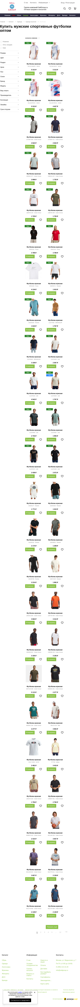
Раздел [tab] (2, 62)
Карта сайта (44, 984)
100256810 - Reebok (55, 542)
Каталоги (72, 15)
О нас (26, 2)
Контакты (33, 2)
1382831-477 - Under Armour (33, 176)
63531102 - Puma (55, 249)
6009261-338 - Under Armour (33, 725)
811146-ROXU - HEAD (55, 103)
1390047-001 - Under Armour (55, 798)
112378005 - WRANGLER (33, 359)
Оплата (43, 965)
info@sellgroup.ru (62, 970)
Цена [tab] (2, 67)
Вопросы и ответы (30, 974)
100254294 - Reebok (55, 505)
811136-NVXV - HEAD (55, 66)
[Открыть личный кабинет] (67, 3)
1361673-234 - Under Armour (33, 798)
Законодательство (46, 980)
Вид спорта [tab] (4, 90)
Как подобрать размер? (45, 973)
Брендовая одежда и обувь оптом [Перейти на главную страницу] (12, 6)
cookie (20, 992)
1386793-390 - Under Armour (55, 212)
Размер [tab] (3, 53)
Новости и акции (44, 961)
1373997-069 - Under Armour (33, 139)
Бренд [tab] (2, 81)
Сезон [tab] (2, 76)
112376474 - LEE (33, 469)
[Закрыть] (35, 992)
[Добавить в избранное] (40, 73)
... (55, 932)
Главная (2, 21)
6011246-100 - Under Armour (55, 835)
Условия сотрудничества (32, 964)
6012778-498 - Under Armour (55, 908)
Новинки (7, 15)
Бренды (65, 15)
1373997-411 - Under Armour (55, 139)
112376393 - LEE (55, 359)
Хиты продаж (7, 45)
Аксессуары (34, 15)
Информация (31, 955)
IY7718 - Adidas (55, 762)
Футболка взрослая (55, 760)
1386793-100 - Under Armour (33, 212)
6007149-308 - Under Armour (33, 689)
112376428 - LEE (33, 396)
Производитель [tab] (5, 95)
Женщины (51, 15)
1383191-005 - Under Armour (33, 615)
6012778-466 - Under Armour (33, 908)
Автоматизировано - (65, 999)
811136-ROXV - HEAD (34, 103)
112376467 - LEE (55, 432)
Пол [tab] (1, 72)
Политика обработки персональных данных (69, 991)
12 (60, 932)
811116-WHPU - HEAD (34, 66)
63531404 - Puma (33, 286)
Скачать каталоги (29, 969)
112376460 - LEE (33, 432)
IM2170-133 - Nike (55, 725)
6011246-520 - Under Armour (33, 872)
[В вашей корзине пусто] (75, 8)
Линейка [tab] (3, 104)
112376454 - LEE (55, 396)
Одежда (25, 15)
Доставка (43, 968)
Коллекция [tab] (4, 100)
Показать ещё (52, 927)
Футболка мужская (34, 64)
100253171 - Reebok (55, 286)
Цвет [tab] (2, 58)
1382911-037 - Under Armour (55, 176)
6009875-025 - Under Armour (33, 835)
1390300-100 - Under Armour (55, 652)
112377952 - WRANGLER (55, 322)
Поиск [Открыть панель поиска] (65, 8)
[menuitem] (7, 15)
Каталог (11, 21)
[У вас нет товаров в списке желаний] (70, 8)
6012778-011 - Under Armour (55, 872)
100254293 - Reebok (33, 322)
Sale (13, 15)
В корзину (29, 73)
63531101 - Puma (33, 249)
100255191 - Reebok (33, 542)
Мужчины (43, 15)
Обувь (19, 15)
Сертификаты (45, 977)
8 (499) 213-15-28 (62, 967)
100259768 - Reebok (33, 579)
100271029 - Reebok (55, 579)
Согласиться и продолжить (20, 1000)
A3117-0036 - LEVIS (33, 762)
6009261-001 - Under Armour (55, 689)
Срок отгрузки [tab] (5, 109)
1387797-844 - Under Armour (55, 615)
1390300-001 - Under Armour (33, 652)
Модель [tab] (3, 86)
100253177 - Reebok (33, 505)
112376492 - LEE (55, 469)
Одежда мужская (31, 21)
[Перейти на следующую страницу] (66, 932)
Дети (58, 15)
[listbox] (32, 38)
